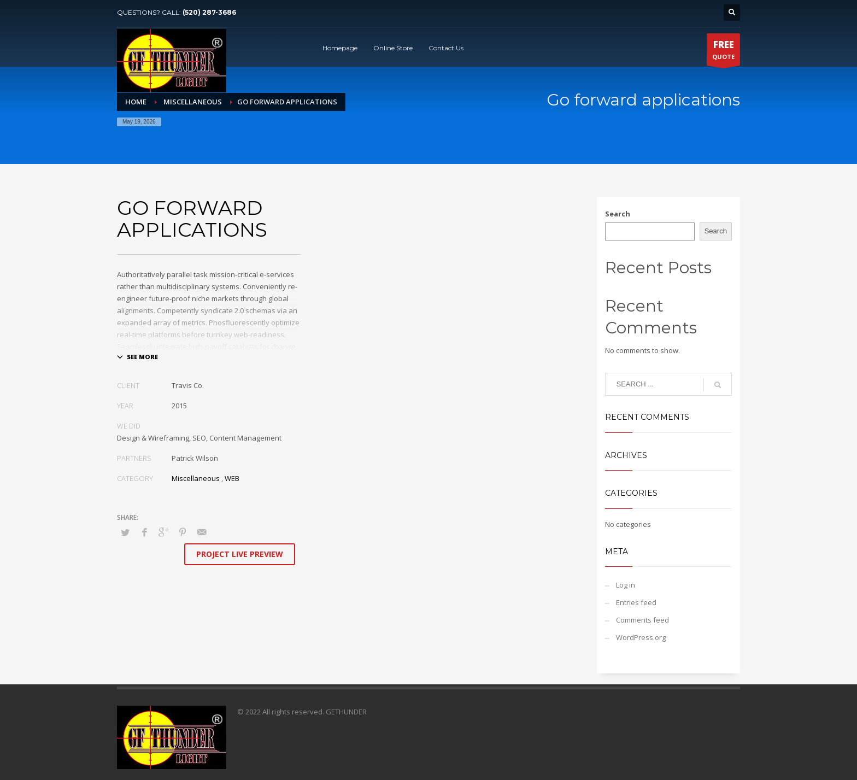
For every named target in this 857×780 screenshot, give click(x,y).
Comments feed (642, 620)
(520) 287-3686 (209, 12)
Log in (625, 585)
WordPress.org (641, 637)
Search (617, 214)
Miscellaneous (196, 478)
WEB (232, 478)
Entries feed (636, 602)
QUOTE (723, 52)
